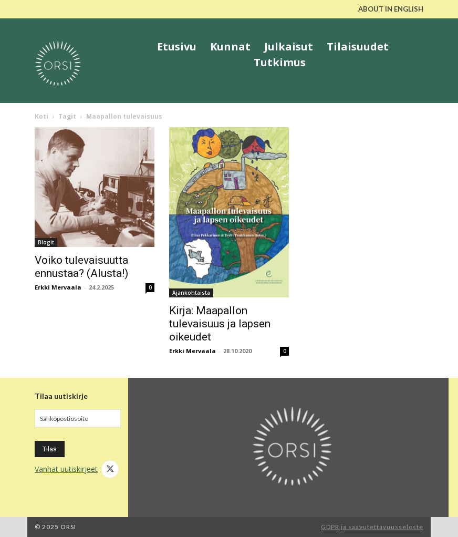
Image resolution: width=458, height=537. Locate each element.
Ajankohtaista (191, 292)
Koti (41, 116)
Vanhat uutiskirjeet (66, 469)
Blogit (46, 242)
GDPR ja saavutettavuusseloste (372, 527)
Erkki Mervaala (58, 287)
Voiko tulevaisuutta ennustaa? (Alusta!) (81, 267)
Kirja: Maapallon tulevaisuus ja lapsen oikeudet (219, 323)
